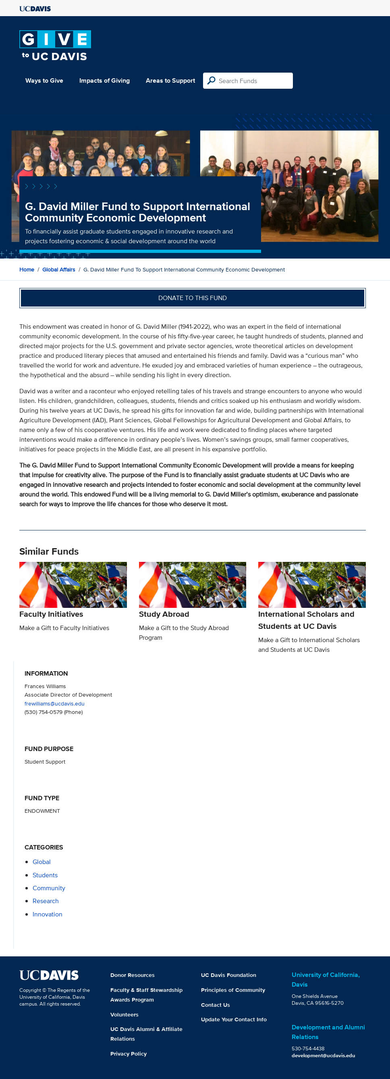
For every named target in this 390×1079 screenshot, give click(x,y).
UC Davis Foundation (228, 975)
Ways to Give (44, 80)
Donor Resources (132, 975)
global (42, 861)
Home (26, 269)
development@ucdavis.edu (323, 1055)
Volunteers (124, 1014)
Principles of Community (233, 990)
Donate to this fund (192, 298)
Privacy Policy (128, 1054)
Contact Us (215, 1005)
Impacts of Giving (104, 80)
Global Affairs (58, 269)
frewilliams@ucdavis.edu (55, 703)
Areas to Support (170, 80)
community (49, 888)
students (45, 875)
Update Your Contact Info (234, 1019)
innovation (47, 914)
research (46, 901)
